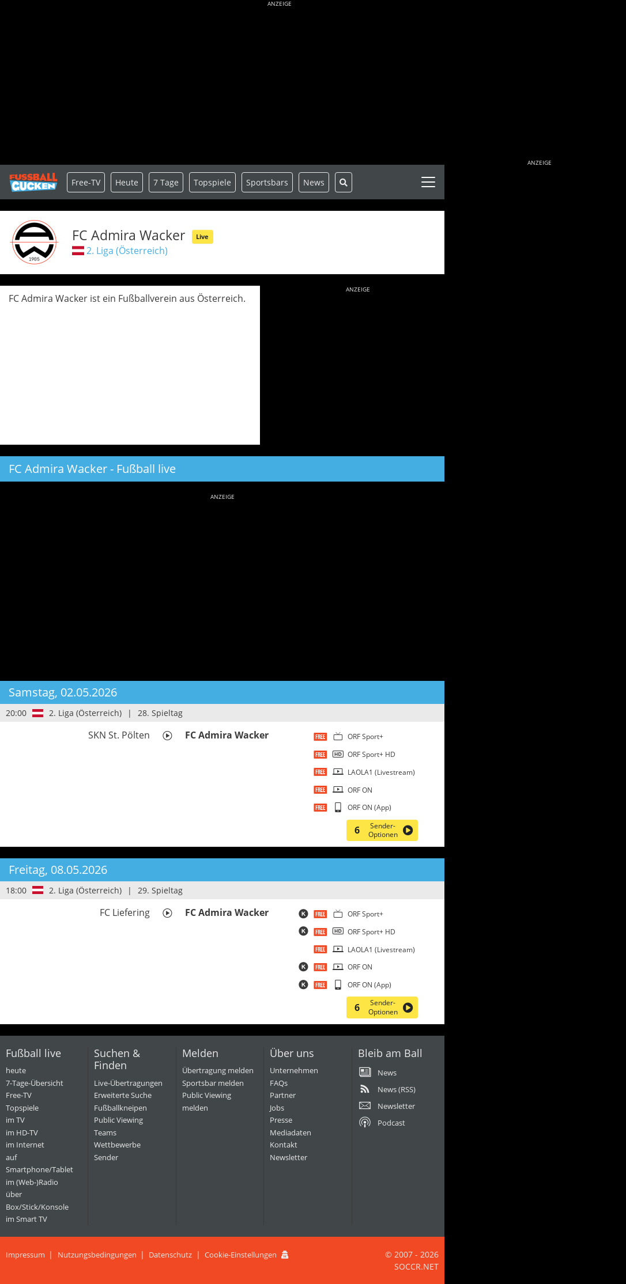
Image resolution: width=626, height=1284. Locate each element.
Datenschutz (170, 1254)
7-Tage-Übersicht (34, 1083)
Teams (105, 1132)
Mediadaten (290, 1132)
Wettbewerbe (117, 1144)
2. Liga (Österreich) (127, 250)
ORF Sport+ (365, 736)
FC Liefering (125, 912)
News (314, 182)
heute (16, 1070)
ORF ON (360, 790)
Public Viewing (118, 1120)
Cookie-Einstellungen (241, 1254)
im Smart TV (26, 1219)
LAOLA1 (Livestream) (381, 772)
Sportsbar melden (213, 1083)
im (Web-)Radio (32, 1182)
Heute (126, 182)
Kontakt (283, 1144)
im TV (15, 1120)
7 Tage (166, 182)
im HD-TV (22, 1132)
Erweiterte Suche (123, 1095)
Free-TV (85, 182)
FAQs (279, 1083)
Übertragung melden (218, 1070)
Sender (106, 1157)
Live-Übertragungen (128, 1083)
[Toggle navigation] (428, 182)
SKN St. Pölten (119, 735)
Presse (281, 1120)
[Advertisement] (279, 84)
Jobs (277, 1108)
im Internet (25, 1144)
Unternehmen (294, 1070)
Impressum (25, 1254)
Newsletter (288, 1157)
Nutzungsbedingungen (97, 1254)
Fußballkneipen (120, 1108)
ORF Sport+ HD (371, 754)
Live (202, 236)
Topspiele (22, 1108)
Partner (283, 1095)
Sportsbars (267, 182)
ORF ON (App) (369, 807)
